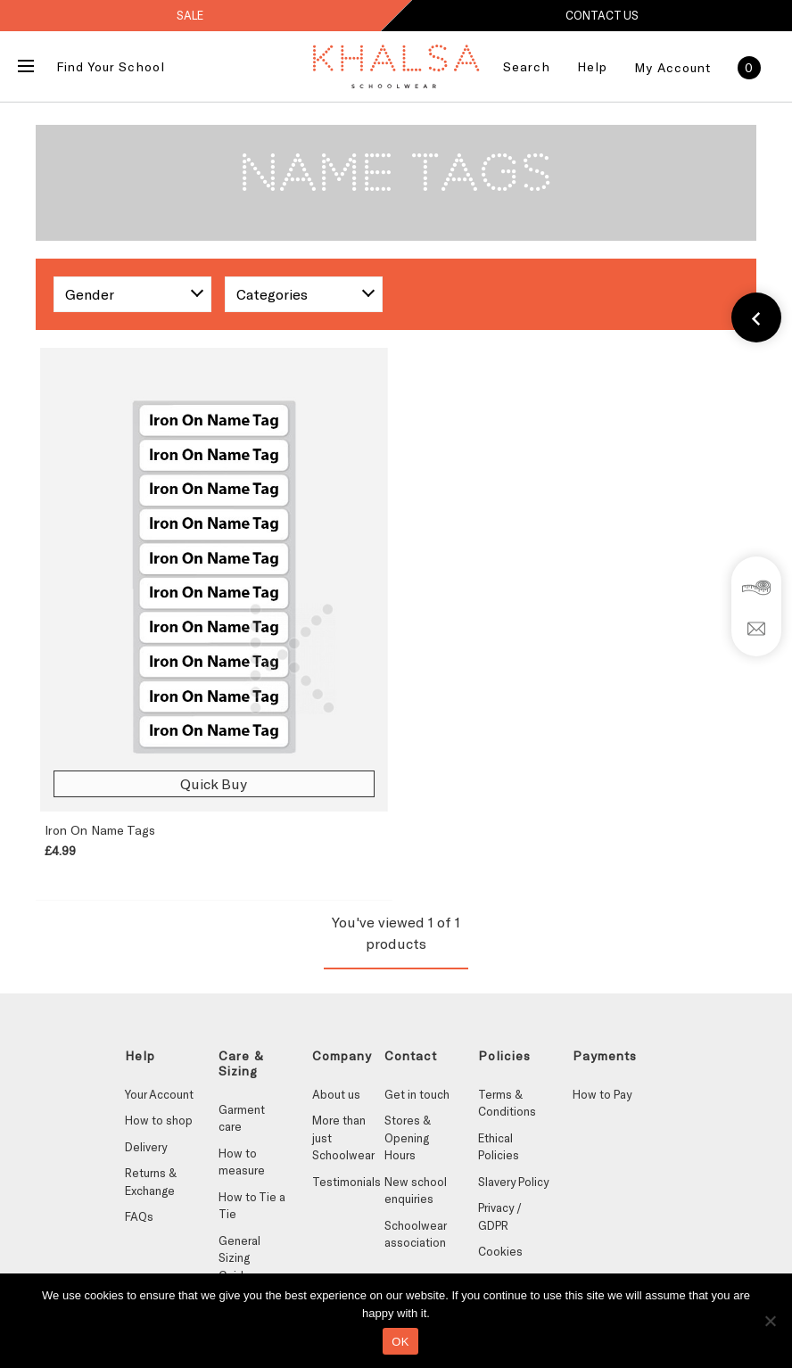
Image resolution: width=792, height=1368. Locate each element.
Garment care (242, 1118)
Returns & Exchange (151, 1182)
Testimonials (346, 1181)
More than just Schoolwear (343, 1137)
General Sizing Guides (239, 1257)
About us (336, 1094)
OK (400, 1341)
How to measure (242, 1162)
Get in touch (417, 1094)
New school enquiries (415, 1190)
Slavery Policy (513, 1181)
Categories (272, 293)
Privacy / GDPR (500, 1216)
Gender (89, 293)
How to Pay (602, 1094)
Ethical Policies (498, 1147)
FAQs (139, 1216)
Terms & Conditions (507, 1103)
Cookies (500, 1251)
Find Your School (110, 66)
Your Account (159, 1094)
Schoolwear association (415, 1234)
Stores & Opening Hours (407, 1137)
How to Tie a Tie (252, 1206)
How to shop (159, 1120)
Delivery (146, 1147)
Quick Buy (213, 783)
